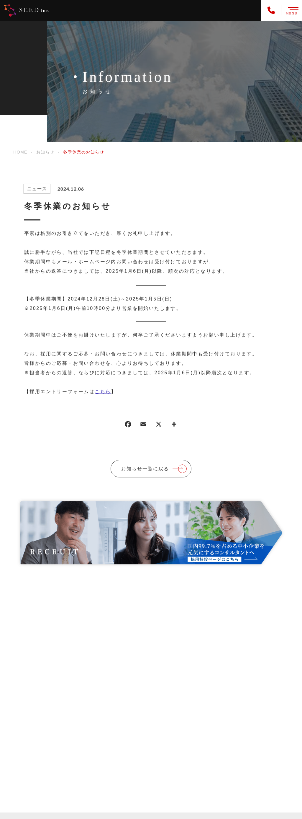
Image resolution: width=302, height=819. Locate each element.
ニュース (36, 189)
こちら (103, 391)
